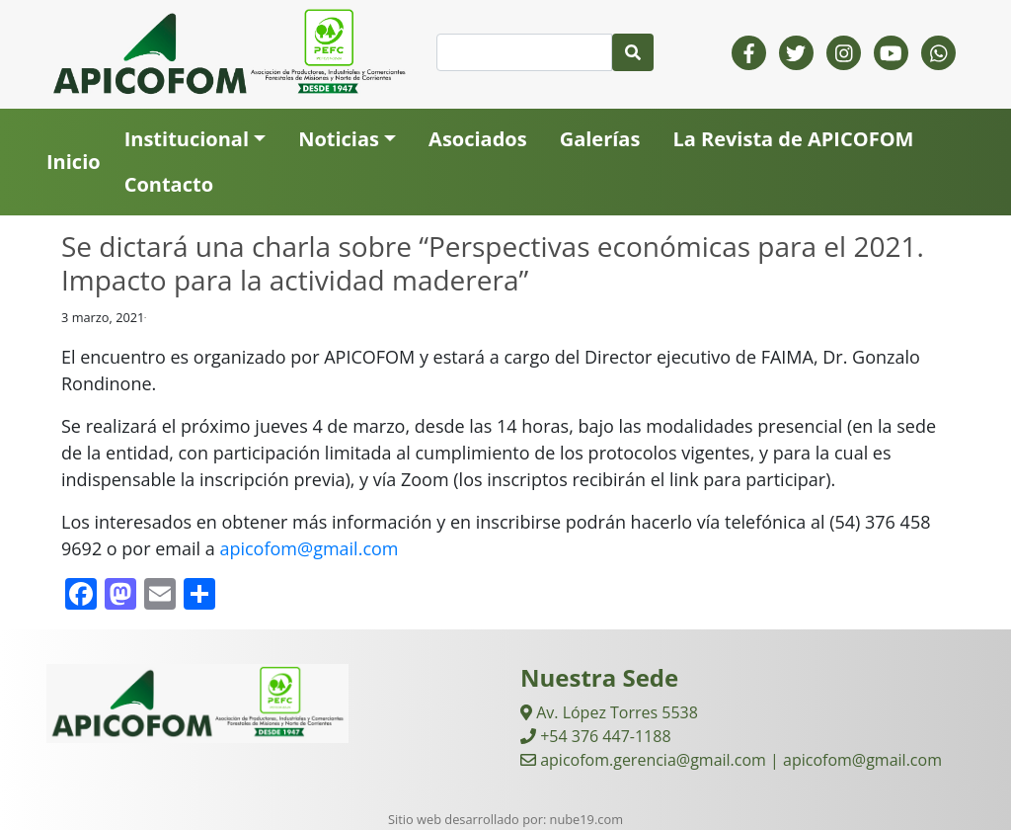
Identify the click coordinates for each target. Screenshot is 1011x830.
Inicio (73, 161)
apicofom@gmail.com (308, 548)
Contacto (168, 184)
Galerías (600, 138)
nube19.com (586, 819)
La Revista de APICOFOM (792, 138)
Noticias (338, 138)
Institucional (186, 138)
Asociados (477, 138)
